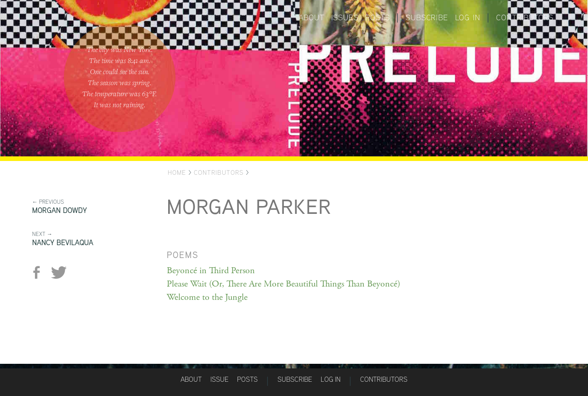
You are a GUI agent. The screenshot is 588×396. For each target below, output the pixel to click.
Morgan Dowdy (59, 210)
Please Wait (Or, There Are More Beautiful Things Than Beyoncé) (283, 284)
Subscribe (427, 17)
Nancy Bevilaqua (62, 242)
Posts (377, 17)
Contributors (525, 17)
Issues (345, 17)
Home (177, 172)
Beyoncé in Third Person (211, 270)
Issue (219, 379)
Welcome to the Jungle (207, 297)
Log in (468, 17)
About (311, 17)
